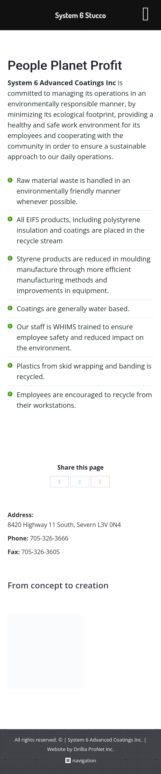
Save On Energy (32, 425)
